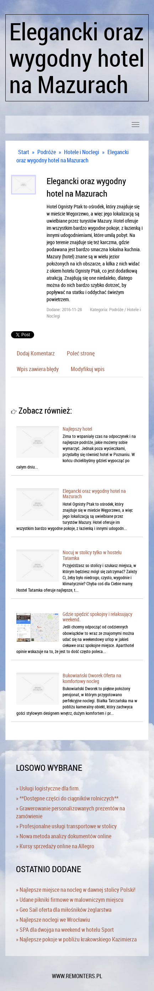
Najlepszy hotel (77, 428)
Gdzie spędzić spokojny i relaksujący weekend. (97, 617)
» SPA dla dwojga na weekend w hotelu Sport (65, 930)
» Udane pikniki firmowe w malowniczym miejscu (69, 900)
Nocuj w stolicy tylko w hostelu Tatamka (92, 555)
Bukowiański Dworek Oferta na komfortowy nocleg (92, 678)
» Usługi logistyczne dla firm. (48, 788)
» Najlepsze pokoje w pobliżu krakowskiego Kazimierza (76, 939)
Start (23, 152)
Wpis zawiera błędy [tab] (38, 369)
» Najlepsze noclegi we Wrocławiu (53, 920)
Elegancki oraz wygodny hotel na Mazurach (72, 156)
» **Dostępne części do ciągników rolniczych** (67, 798)
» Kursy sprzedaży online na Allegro (55, 846)
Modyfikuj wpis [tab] (88, 369)
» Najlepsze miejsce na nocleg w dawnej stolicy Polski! (76, 890)
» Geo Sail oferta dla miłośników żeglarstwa (63, 910)
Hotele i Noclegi (81, 152)
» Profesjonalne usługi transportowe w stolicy (66, 826)
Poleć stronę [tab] (81, 353)
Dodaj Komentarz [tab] (36, 353)
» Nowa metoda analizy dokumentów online (63, 836)
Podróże (46, 152)
